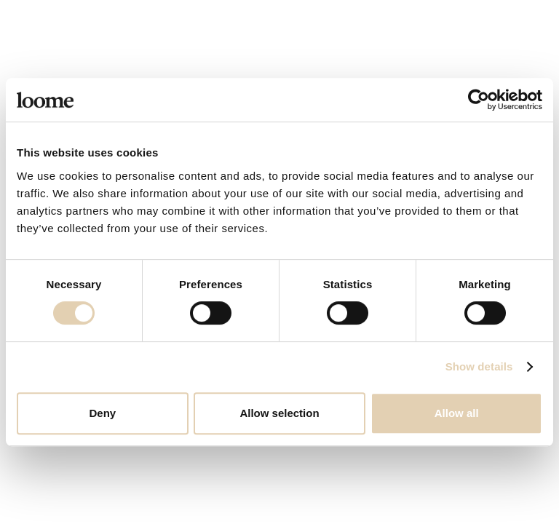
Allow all (457, 413)
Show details (479, 366)
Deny (102, 413)
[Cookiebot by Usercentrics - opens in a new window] (478, 100)
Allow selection (279, 413)
